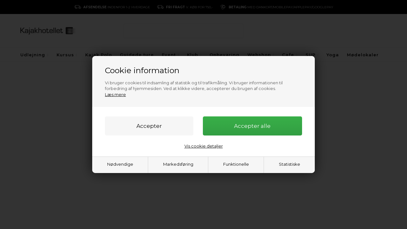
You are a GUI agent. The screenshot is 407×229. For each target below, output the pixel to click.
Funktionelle (236, 164)
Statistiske (289, 164)
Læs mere (115, 94)
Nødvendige (120, 164)
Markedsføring (178, 164)
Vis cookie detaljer (203, 146)
